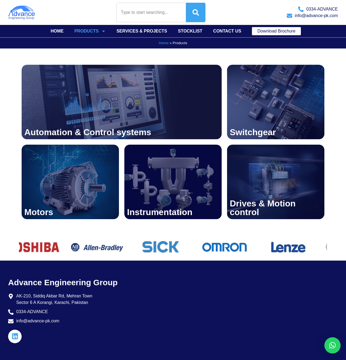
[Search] (195, 12)
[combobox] (151, 12)
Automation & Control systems (87, 132)
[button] (332, 345)
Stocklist (190, 31)
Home (57, 31)
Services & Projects (142, 31)
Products (90, 31)
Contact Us (227, 31)
